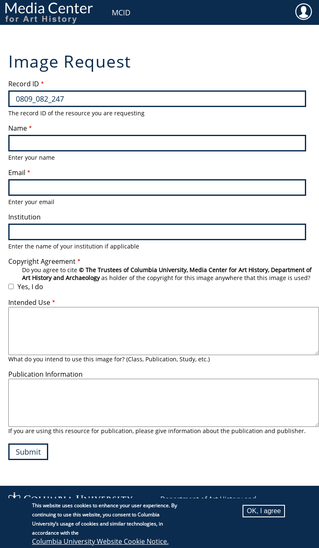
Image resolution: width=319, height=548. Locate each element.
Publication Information (45, 374)
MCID (121, 12)
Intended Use (29, 302)
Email (16, 172)
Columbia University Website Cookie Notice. (100, 541)
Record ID (23, 83)
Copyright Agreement (42, 261)
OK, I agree (264, 510)
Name (17, 128)
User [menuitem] (303, 11)
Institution (24, 217)
